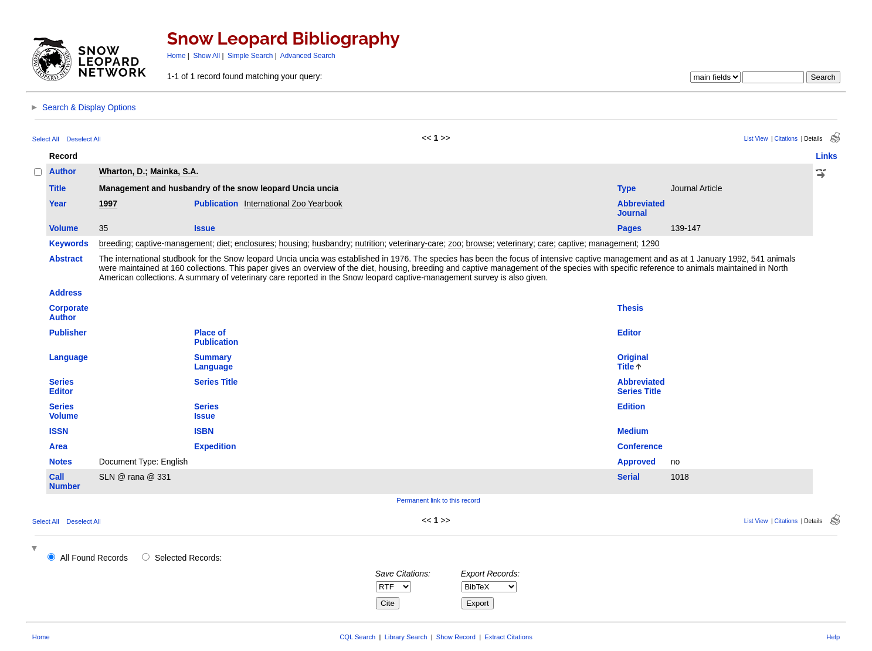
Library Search (406, 636)
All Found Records (94, 557)
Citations (786, 138)
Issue (204, 228)
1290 (650, 243)
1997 (108, 203)
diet (223, 243)
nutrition (369, 243)
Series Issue (206, 411)
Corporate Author (69, 312)
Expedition (215, 446)
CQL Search (357, 636)
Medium (633, 431)
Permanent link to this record (438, 500)
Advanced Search (307, 56)
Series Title (215, 381)
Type (626, 188)
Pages (629, 228)
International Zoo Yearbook (293, 203)
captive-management (173, 243)
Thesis (630, 308)
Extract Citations (508, 636)
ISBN (203, 431)
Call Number (64, 481)
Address (65, 292)
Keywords (69, 243)
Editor (629, 332)
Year (58, 203)
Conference (640, 446)
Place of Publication (216, 337)
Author (62, 171)
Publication (216, 203)
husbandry (331, 243)
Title (57, 188)
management (613, 243)
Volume (64, 228)
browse (479, 243)
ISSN (59, 431)
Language (68, 357)
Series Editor (61, 386)
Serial (628, 477)
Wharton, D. (122, 171)
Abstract (66, 258)
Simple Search (250, 56)
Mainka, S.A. (174, 171)
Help (833, 636)
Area (58, 446)
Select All (45, 139)
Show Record (456, 636)
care (546, 243)
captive (571, 243)
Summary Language (213, 361)
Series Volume (64, 411)
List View (756, 138)
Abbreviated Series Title (641, 386)
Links (826, 156)
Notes (60, 461)
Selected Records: (188, 557)
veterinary (514, 243)
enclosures (254, 243)
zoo (455, 243)
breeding (115, 243)
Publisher (68, 332)
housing (293, 243)
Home (176, 56)
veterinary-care (416, 243)
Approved (636, 461)
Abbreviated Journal (641, 208)
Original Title (633, 361)
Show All (207, 56)
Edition (631, 406)
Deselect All (83, 139)
